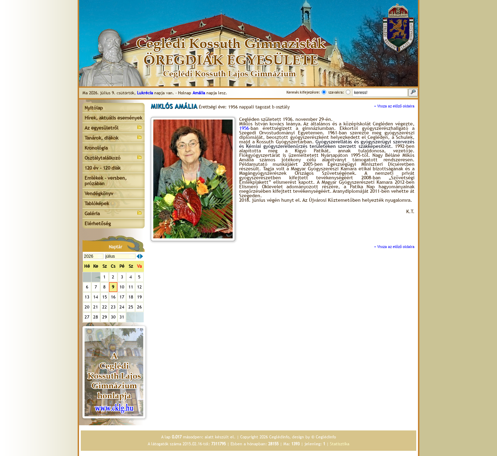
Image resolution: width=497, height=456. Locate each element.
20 (87, 307)
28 (95, 317)
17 (121, 297)
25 (130, 307)
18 (130, 297)
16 (113, 297)
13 (87, 297)
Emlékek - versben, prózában (106, 180)
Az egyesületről (114, 127)
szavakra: (336, 92)
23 (113, 307)
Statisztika (339, 443)
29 (104, 317)
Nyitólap (94, 108)
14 (95, 297)
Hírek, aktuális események (113, 118)
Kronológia (96, 148)
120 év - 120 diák (102, 168)
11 (130, 286)
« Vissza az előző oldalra (394, 106)
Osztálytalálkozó (114, 157)
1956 (244, 128)
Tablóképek (97, 203)
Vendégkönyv (99, 193)
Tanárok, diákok (114, 137)
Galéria (114, 213)
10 (121, 286)
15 (104, 297)
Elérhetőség (98, 223)
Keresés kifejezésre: (303, 92)
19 (139, 297)
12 (139, 286)
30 (113, 317)
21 (95, 307)
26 (139, 307)
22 (104, 307)
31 (121, 317)
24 (121, 307)
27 (87, 317)
